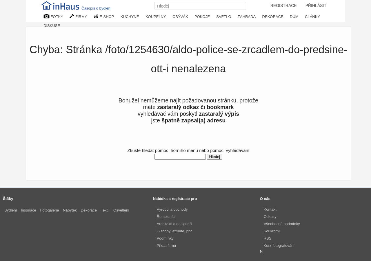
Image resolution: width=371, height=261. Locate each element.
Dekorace (89, 210)
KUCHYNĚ (130, 16)
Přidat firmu (166, 245)
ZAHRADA (247, 16)
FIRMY (78, 16)
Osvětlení (121, 210)
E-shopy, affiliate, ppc (174, 231)
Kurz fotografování (279, 245)
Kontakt (270, 209)
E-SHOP (104, 16)
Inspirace (28, 210)
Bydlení (10, 210)
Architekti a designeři (174, 224)
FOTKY (53, 16)
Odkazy (270, 216)
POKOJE (202, 16)
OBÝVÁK (180, 16)
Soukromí (272, 231)
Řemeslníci (166, 216)
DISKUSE (51, 25)
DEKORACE (272, 16)
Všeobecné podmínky (282, 224)
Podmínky (165, 238)
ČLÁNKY (312, 16)
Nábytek (70, 210)
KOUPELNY (156, 16)
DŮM (294, 16)
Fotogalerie (49, 210)
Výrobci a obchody (172, 209)
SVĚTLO (223, 16)
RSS (268, 238)
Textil (105, 210)
